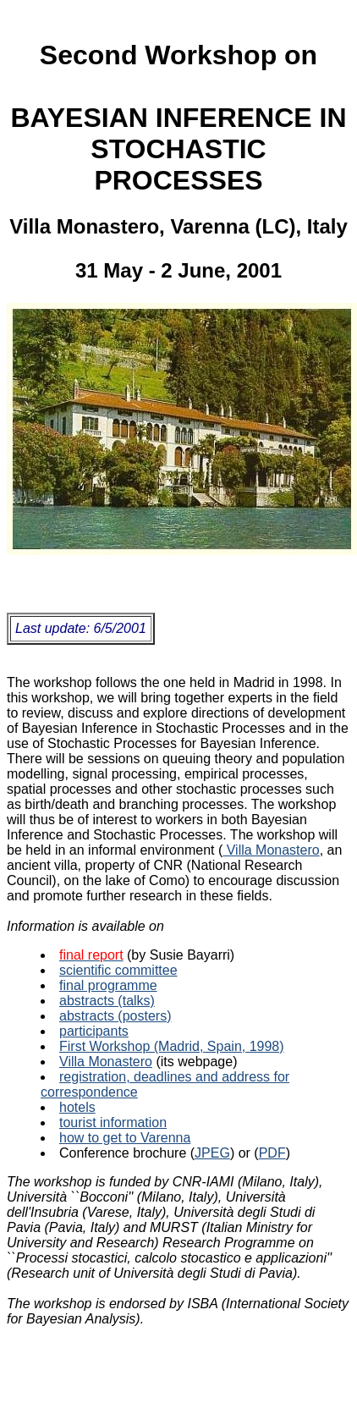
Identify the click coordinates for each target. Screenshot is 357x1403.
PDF (272, 1153)
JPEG (212, 1153)
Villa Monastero (270, 850)
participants (94, 1031)
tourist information (113, 1122)
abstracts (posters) (115, 1016)
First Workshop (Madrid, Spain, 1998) (171, 1046)
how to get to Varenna (124, 1138)
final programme (108, 985)
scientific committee (118, 970)
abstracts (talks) (107, 1000)
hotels (77, 1107)
